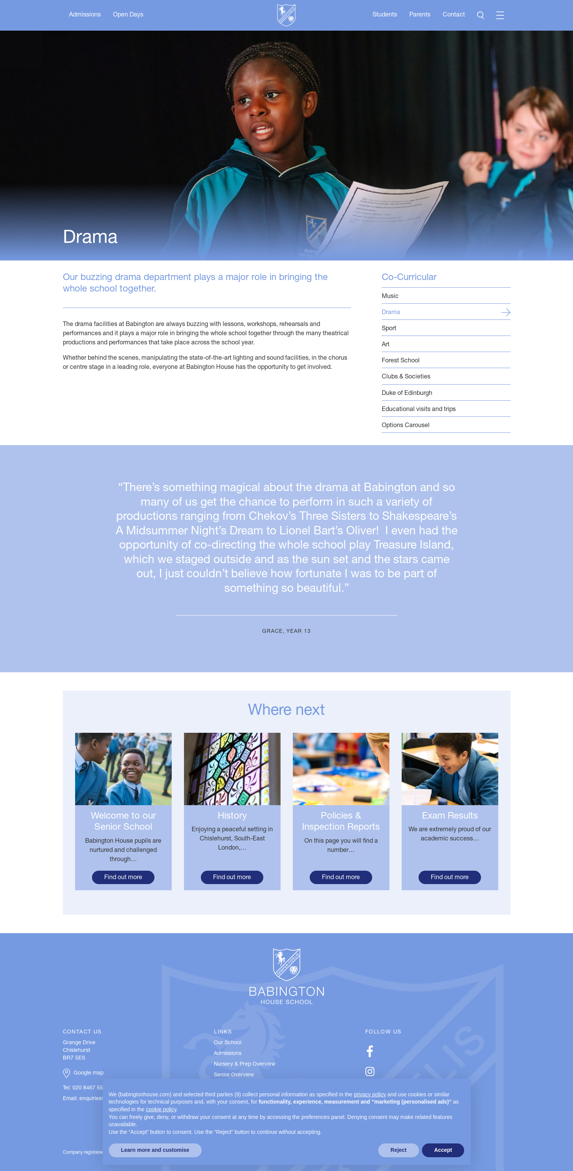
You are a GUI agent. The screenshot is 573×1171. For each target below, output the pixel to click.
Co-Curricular (409, 278)
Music (446, 296)
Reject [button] (399, 1150)
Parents (419, 15)
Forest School (446, 361)
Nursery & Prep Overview (245, 1064)
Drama (446, 312)
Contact (454, 15)
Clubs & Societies (446, 377)
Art (446, 345)
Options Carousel (446, 425)
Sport (446, 328)
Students (385, 15)
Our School (227, 1043)
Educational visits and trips (446, 409)
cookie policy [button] (161, 1109)
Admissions (85, 15)
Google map (88, 1073)
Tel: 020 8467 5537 (86, 1088)
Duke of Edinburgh (446, 393)
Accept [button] (443, 1150)
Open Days (128, 15)
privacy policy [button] (370, 1094)
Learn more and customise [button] (155, 1150)
